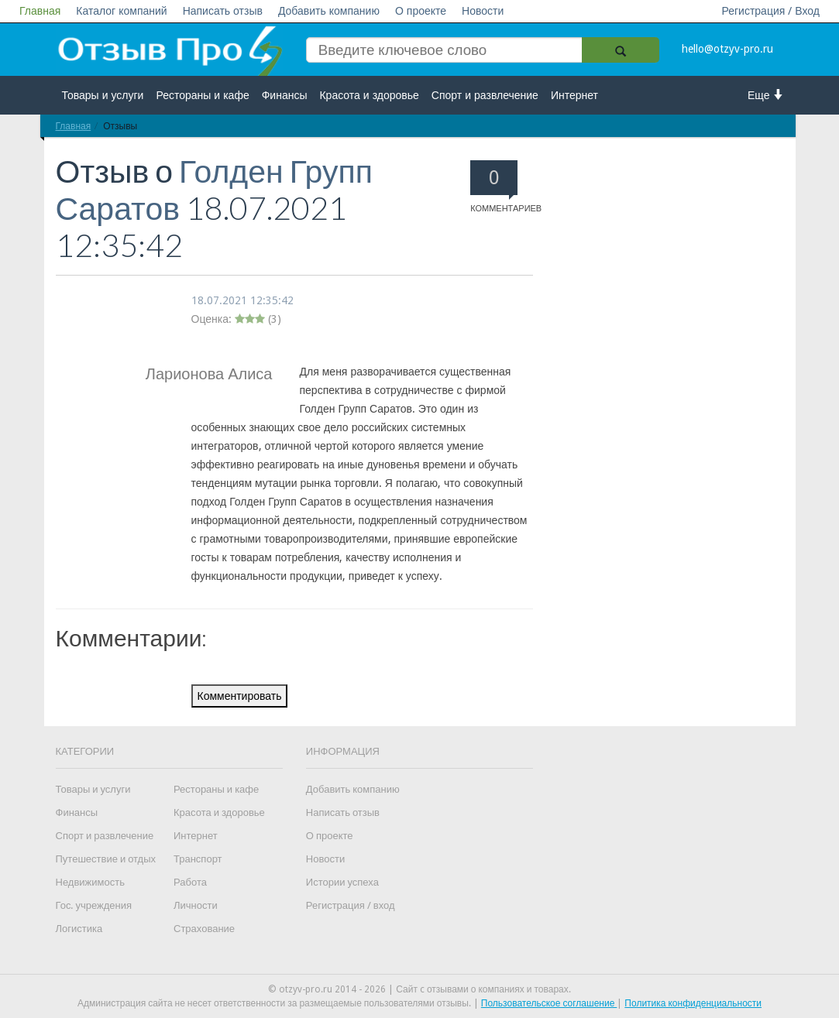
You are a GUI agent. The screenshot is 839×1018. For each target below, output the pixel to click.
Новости (483, 11)
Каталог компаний (121, 11)
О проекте (420, 11)
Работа (190, 882)
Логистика (79, 928)
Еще (766, 94)
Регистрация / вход (350, 905)
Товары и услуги (103, 95)
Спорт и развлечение (485, 95)
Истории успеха (342, 882)
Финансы (285, 95)
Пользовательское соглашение (549, 1003)
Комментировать (240, 696)
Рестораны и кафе (202, 95)
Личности (196, 905)
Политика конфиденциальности (693, 1003)
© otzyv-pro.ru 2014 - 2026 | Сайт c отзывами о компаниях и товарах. (419, 989)
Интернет (574, 95)
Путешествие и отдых (106, 859)
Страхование (204, 928)
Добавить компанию (329, 11)
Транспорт (198, 859)
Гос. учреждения (94, 905)
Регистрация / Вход (770, 11)
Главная (39, 11)
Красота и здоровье (368, 95)
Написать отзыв (223, 11)
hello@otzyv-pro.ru (727, 49)
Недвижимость (90, 882)
